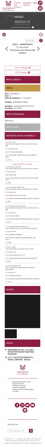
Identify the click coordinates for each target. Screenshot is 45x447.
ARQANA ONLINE (19, 386)
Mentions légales (19, 387)
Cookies (15, 391)
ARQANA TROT (18, 384)
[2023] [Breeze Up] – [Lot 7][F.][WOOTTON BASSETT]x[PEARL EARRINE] (21, 352)
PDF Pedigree (22, 72)
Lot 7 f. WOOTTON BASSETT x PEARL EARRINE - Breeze (20, 358)
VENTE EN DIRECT (18, 5)
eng (35, 3)
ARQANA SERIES (27, 4)
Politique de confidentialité (23, 389)
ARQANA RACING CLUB (21, 382)
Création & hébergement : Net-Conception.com (22, 443)
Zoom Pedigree (22, 68)
